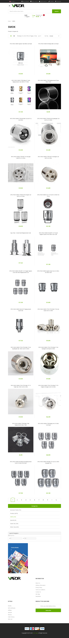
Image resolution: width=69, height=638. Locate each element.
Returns (10, 614)
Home (9, 21)
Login (25, 15)
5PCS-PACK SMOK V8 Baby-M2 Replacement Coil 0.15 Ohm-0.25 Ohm (20, 462)
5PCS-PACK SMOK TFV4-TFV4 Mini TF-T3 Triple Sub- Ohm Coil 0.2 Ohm (21, 386)
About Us (38, 583)
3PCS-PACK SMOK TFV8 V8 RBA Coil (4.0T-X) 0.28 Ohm (20, 119)
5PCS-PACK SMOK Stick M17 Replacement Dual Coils (21, 309)
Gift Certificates (11, 608)
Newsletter (38, 596)
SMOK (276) (13, 516)
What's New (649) (14, 527)
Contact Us (38, 592)
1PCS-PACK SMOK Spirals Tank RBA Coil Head (21, 43)
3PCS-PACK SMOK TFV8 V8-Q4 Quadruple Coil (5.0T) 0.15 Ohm (48, 119)
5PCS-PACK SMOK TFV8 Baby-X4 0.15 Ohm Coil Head (48, 424)
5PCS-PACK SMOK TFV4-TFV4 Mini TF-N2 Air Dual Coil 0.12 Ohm (48, 309)
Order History (11, 617)
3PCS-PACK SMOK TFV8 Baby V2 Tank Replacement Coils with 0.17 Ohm (21, 81)
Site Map (38, 594)
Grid (11, 36)
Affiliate (10, 610)
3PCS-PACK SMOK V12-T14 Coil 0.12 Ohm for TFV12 (48, 195)
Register (28, 16)
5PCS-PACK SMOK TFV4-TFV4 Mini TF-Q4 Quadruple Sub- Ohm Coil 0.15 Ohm (21, 348)
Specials (10, 612)
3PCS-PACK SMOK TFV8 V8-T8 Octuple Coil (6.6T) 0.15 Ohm (20, 195)
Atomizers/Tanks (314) (15, 510)
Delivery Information (40, 585)
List (14, 36)
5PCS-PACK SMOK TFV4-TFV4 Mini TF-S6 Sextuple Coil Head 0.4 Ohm (48, 348)
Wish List (10, 619)
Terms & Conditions (40, 589)
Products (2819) (14, 513)
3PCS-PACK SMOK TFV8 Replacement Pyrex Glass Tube (48, 81)
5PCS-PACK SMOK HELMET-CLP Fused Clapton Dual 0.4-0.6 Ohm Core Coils (48, 233)
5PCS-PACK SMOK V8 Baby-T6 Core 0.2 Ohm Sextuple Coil (48, 462)
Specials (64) (13, 520)
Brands (9, 606)
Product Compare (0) (13, 31)
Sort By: (46, 36)
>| (56, 500)
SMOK (13, 21)
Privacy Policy (39, 587)
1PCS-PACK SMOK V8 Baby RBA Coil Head (48, 43)
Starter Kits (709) (14, 523)
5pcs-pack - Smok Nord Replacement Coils (21, 233)
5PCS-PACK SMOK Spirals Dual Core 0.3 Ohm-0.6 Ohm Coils (48, 271)
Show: (35, 36)
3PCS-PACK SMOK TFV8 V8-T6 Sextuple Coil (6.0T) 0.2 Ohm (48, 157)
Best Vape (35, 633)
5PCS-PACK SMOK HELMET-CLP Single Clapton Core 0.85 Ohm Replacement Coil (20, 271)
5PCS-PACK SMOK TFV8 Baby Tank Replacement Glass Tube (20, 424)
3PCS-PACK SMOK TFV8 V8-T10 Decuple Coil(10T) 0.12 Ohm (20, 157)
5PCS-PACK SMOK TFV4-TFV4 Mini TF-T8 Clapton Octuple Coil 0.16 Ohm (48, 386)
